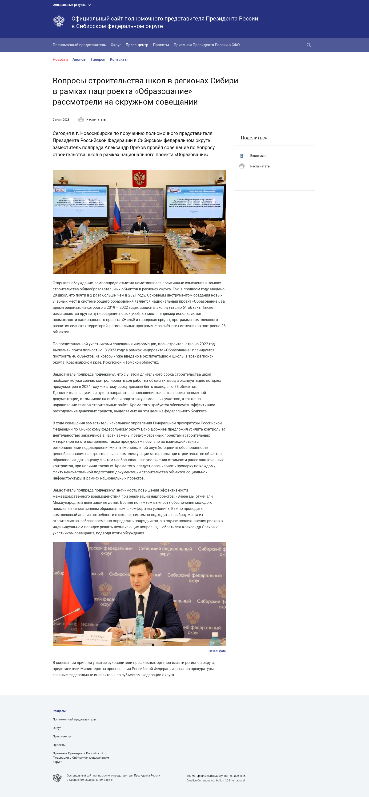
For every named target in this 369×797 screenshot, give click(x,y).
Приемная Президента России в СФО (207, 45)
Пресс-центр (137, 45)
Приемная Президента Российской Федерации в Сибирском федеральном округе (81, 758)
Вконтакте (253, 156)
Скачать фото (217, 651)
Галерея (98, 59)
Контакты (119, 59)
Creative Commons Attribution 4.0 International (216, 780)
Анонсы (79, 59)
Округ (116, 45)
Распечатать (92, 119)
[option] (139, 597)
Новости (60, 59)
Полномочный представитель (79, 45)
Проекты (161, 45)
